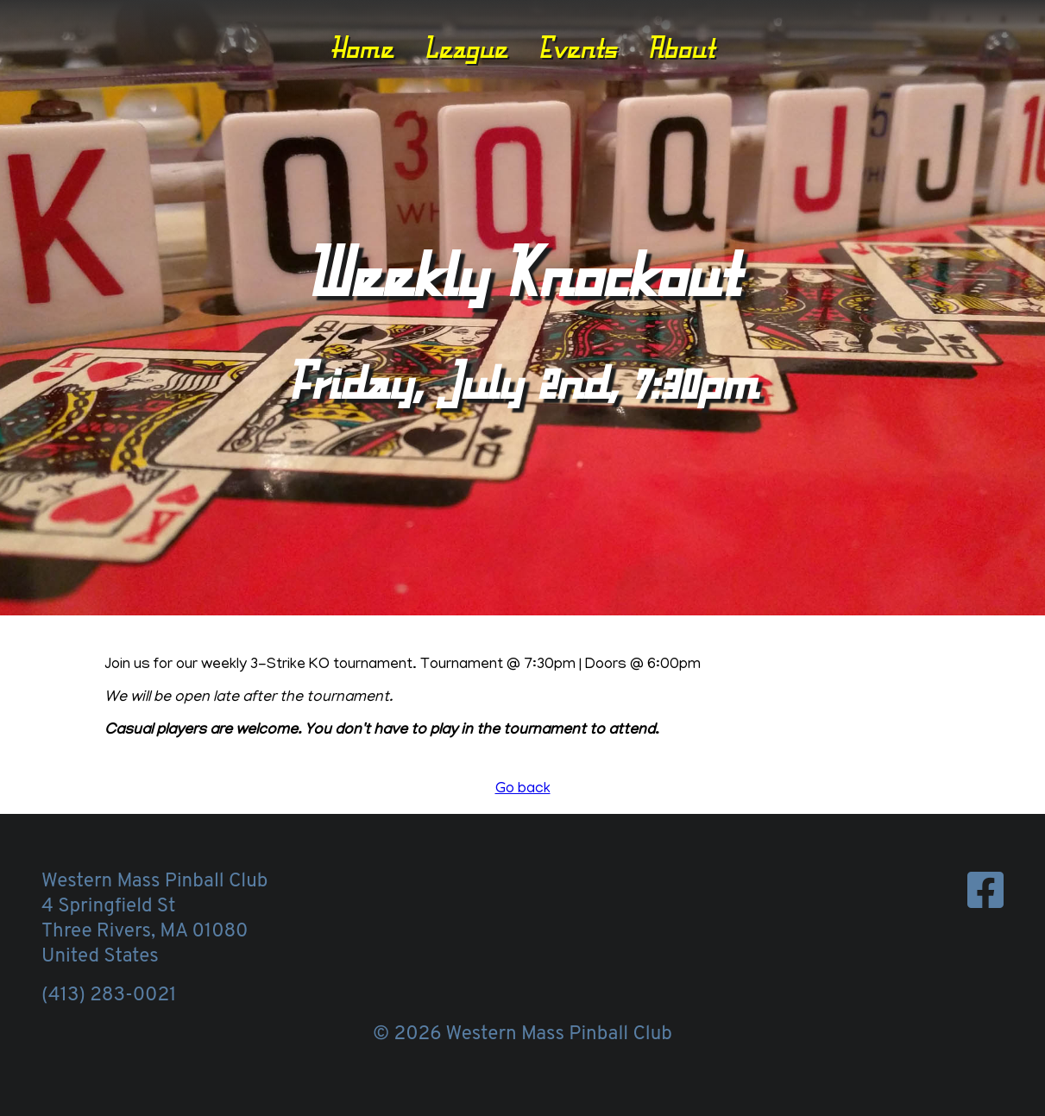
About (681, 47)
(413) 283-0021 (108, 995)
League (465, 47)
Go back (523, 789)
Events (577, 47)
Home (361, 47)
